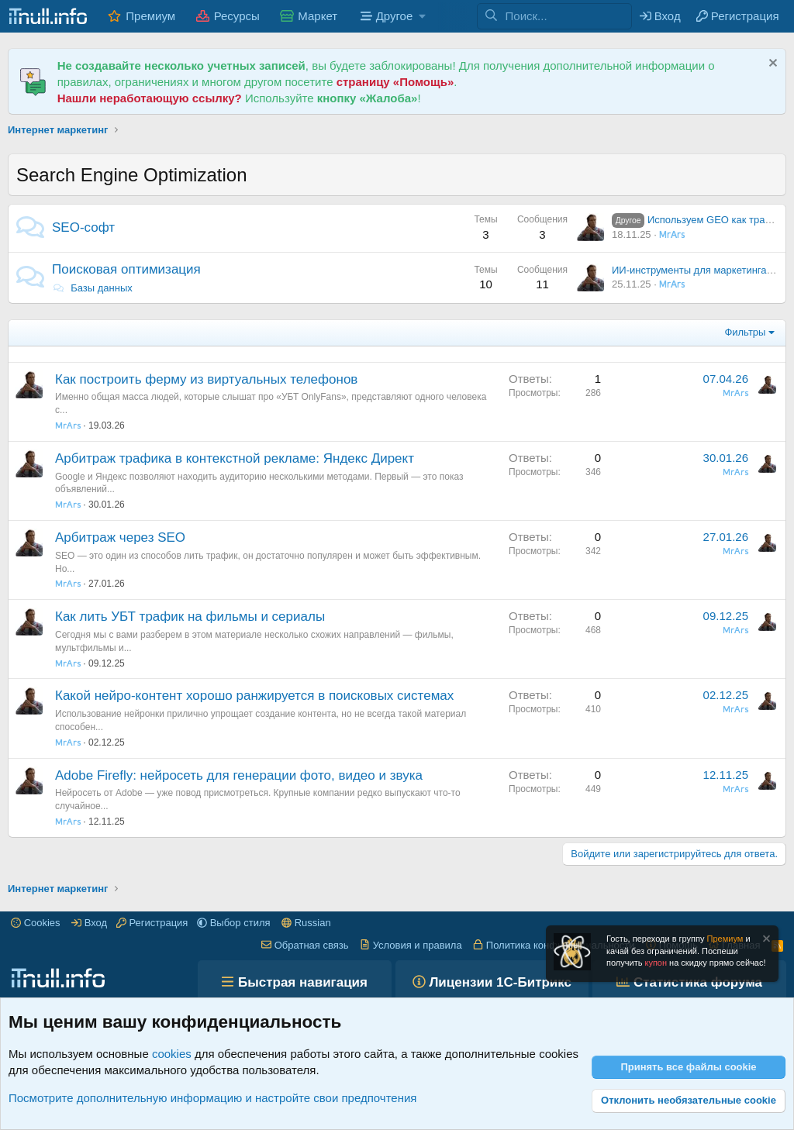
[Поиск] (568, 16)
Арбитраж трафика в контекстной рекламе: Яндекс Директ (234, 458)
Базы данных (92, 288)
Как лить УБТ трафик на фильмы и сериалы (190, 616)
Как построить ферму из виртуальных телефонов (206, 379)
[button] (391, 16)
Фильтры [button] (744, 332)
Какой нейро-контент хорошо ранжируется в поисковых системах (254, 695)
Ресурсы (237, 15)
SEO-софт (83, 227)
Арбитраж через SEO (120, 537)
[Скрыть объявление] (771, 65)
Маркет (317, 15)
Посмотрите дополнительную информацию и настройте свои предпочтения (212, 1097)
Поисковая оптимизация (126, 269)
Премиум (150, 15)
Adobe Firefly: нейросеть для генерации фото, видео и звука (239, 775)
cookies (172, 1053)
